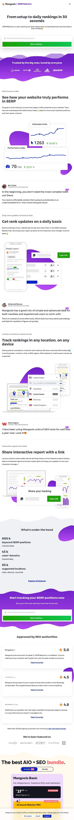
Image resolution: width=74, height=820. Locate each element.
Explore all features (37, 581)
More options (28, 816)
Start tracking (37, 44)
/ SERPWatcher (24, 4)
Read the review (37, 663)
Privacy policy (52, 813)
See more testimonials (57, 729)
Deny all (38, 816)
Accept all (47, 816)
